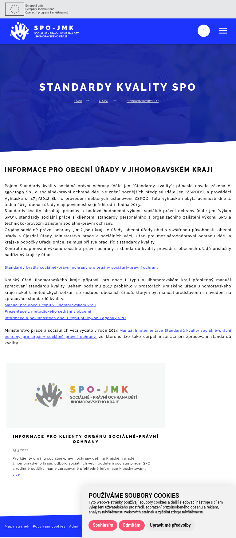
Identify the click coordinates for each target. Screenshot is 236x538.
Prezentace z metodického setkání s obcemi (49, 311)
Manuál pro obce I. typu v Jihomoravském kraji (52, 305)
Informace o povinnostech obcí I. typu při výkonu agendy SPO (67, 317)
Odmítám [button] (131, 525)
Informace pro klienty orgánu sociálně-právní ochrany (42, 444)
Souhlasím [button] (103, 525)
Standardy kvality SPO (143, 101)
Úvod (77, 101)
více (18, 475)
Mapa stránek (18, 528)
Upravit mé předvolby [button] (170, 525)
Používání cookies (51, 528)
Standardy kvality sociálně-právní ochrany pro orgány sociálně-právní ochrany (84, 267)
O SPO (103, 101)
